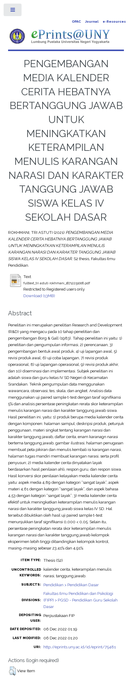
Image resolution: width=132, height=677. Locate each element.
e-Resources (114, 22)
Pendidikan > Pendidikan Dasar (71, 584)
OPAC (76, 22)
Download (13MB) (39, 295)
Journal (91, 22)
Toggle (13, 11)
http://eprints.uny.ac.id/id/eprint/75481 (79, 646)
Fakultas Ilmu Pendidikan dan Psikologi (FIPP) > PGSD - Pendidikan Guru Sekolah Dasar (80, 600)
